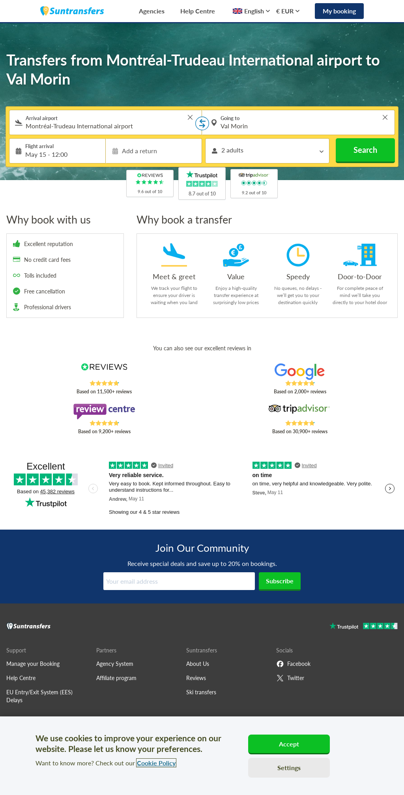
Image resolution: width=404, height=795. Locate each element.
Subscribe (280, 581)
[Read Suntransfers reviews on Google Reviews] (300, 371)
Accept (289, 744)
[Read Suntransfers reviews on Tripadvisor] (300, 411)
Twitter (290, 678)
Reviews (196, 678)
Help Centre (197, 11)
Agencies (152, 11)
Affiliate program (116, 678)
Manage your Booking (33, 663)
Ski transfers (201, 692)
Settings (289, 767)
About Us (197, 663)
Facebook (293, 664)
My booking (339, 11)
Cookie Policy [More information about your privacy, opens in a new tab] (156, 763)
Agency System (114, 663)
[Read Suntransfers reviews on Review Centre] (104, 411)
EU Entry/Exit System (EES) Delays (39, 696)
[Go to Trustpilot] (363, 626)
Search (365, 149)
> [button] (190, 117)
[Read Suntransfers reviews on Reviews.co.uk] (104, 371)
